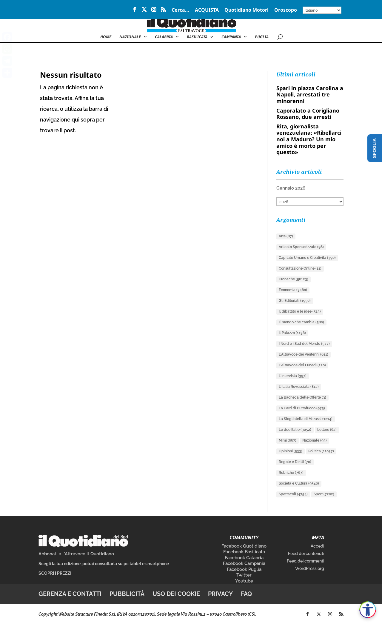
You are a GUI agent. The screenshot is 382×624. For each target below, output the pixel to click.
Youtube (244, 581)
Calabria (164, 37)
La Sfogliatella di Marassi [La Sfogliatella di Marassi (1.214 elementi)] (305, 419)
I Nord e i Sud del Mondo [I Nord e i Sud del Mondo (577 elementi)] (304, 344)
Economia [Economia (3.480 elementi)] (293, 290)
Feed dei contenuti (306, 553)
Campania (231, 37)
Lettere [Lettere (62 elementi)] (327, 430)
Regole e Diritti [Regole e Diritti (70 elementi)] (295, 462)
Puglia (262, 37)
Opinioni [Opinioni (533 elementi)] (290, 451)
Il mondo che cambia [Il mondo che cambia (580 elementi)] (301, 322)
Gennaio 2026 (290, 188)
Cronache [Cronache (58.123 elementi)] (293, 279)
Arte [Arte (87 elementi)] (286, 236)
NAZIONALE (130, 37)
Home (105, 37)
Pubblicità (127, 593)
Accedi (317, 546)
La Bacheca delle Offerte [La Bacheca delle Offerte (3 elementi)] (302, 397)
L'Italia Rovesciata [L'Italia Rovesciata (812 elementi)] (299, 387)
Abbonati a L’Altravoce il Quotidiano (76, 554)
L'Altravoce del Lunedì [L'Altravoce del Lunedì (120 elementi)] (302, 365)
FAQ (246, 593)
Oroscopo (285, 10)
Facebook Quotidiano (244, 546)
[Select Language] (322, 10)
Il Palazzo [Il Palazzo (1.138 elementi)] (292, 333)
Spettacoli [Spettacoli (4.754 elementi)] (293, 494)
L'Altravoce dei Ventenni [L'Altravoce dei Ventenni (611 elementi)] (303, 354)
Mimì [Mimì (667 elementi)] (287, 440)
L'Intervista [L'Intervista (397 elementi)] (292, 376)
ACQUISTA (207, 10)
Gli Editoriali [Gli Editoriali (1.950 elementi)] (295, 301)
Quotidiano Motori (246, 10)
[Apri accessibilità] (367, 609)
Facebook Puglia (244, 569)
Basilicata (197, 37)
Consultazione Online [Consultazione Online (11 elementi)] (300, 268)
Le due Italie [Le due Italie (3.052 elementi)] (295, 430)
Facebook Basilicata (244, 551)
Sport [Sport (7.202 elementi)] (324, 494)
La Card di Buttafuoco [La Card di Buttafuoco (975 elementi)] (302, 408)
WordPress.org (309, 568)
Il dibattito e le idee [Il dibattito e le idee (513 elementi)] (300, 311)
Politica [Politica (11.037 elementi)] (321, 451)
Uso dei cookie (176, 593)
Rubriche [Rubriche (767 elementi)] (291, 473)
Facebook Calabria (244, 557)
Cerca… (180, 10)
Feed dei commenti (305, 561)
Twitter (244, 575)
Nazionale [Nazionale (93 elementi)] (314, 440)
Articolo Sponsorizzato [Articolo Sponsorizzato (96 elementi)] (301, 247)
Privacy (220, 593)
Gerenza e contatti (69, 593)
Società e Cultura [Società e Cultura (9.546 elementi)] (299, 483)
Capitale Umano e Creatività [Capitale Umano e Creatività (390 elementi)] (307, 258)
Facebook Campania (244, 563)
